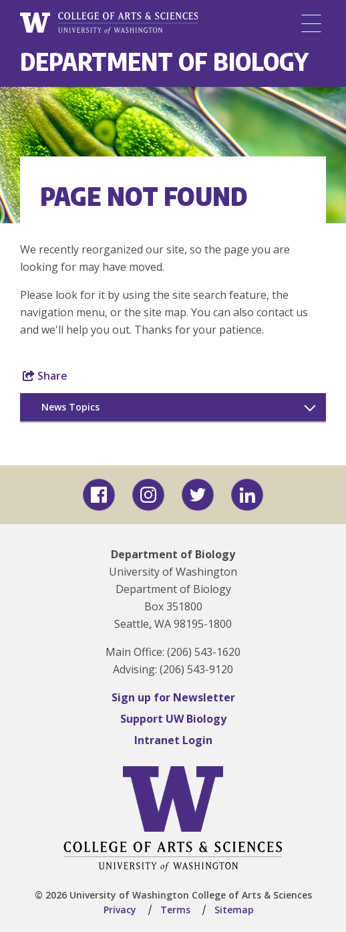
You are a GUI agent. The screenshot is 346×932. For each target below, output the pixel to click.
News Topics (70, 406)
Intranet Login (173, 740)
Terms (175, 909)
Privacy (120, 909)
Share (45, 375)
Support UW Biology (173, 718)
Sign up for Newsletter (173, 697)
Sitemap (234, 909)
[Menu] (311, 23)
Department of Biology (164, 61)
